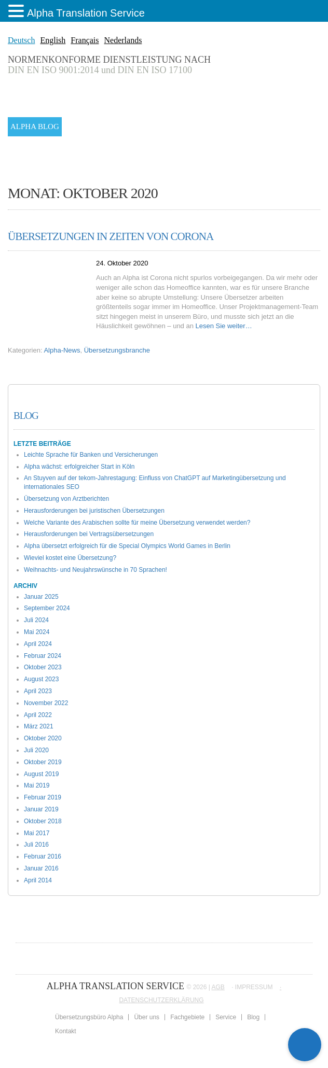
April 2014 (38, 880)
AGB (218, 987)
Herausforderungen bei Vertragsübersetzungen (89, 534)
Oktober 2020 (43, 738)
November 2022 (46, 703)
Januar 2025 (41, 596)
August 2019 (41, 774)
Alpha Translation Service (86, 13)
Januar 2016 (41, 868)
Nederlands (123, 40)
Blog (25, 415)
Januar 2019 (41, 809)
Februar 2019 (42, 797)
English (52, 40)
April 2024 (38, 644)
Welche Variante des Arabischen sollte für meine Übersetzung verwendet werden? (137, 522)
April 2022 (38, 715)
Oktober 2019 (43, 762)
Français (85, 40)
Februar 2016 (42, 856)
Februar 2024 (42, 655)
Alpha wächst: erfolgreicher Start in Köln (79, 466)
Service (225, 1017)
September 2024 (47, 608)
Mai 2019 (36, 785)
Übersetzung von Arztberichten (66, 498)
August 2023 (41, 679)
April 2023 (38, 691)
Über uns (146, 1017)
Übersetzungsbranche (117, 350)
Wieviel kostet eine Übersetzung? (70, 557)
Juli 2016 (36, 844)
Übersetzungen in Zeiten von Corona (110, 236)
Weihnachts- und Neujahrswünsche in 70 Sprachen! (95, 569)
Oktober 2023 (43, 667)
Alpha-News (62, 350)
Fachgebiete (187, 1017)
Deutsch (21, 40)
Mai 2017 (36, 833)
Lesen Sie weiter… (224, 326)
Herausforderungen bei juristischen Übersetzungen (94, 510)
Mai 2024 (36, 632)
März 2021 (38, 726)
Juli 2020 (36, 750)
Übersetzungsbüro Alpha (89, 1017)
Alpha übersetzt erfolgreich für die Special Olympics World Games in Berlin (127, 546)
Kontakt (65, 1031)
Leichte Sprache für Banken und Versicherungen (91, 454)
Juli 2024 (36, 620)
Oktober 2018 (43, 821)
